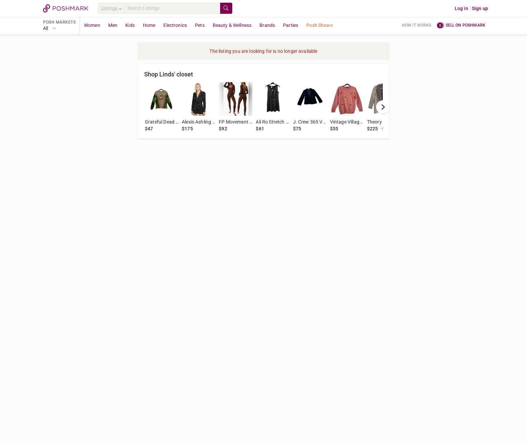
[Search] (172, 8)
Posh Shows (319, 25)
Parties (290, 25)
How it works (417, 25)
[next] (383, 107)
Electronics (175, 25)
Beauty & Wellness (232, 25)
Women (92, 25)
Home (149, 25)
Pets (200, 25)
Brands (267, 25)
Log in (461, 8)
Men (112, 25)
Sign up (480, 8)
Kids (130, 25)
